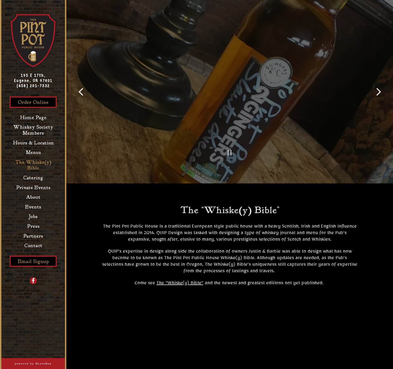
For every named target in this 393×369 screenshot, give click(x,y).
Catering (33, 178)
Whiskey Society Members (33, 130)
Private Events (33, 187)
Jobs (33, 216)
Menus (33, 152)
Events (33, 207)
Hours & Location (33, 143)
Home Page (34, 117)
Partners (34, 236)
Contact (33, 246)
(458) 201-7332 (33, 85)
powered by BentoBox (40, 363)
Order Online (37, 102)
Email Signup (33, 261)
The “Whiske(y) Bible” (179, 284)
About (33, 197)
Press (33, 226)
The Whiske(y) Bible (33, 165)
